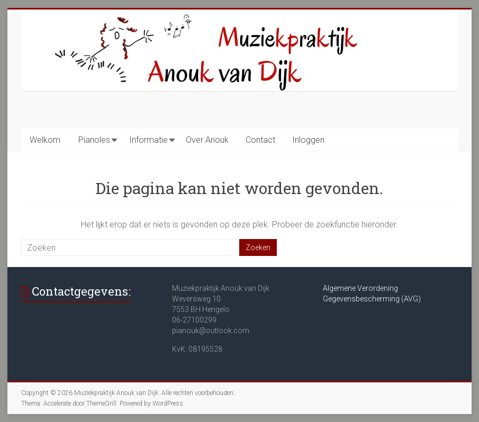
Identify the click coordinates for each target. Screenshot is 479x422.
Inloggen (308, 140)
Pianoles (94, 140)
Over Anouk (207, 140)
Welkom (45, 140)
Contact (260, 140)
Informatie (148, 140)
